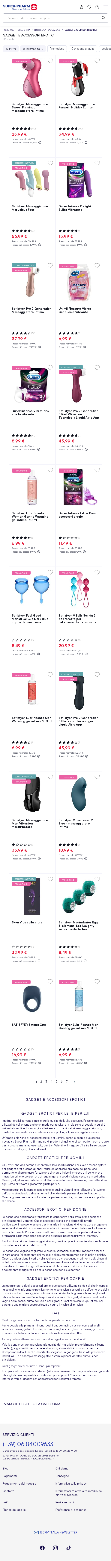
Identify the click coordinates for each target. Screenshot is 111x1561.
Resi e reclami (65, 1502)
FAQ (5, 1502)
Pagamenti (10, 1476)
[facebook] (42, 1548)
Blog (6, 1468)
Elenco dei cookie (14, 1510)
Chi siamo (62, 1468)
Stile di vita (24, 30)
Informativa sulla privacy (71, 1483)
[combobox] (55, 18)
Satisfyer (21, 1149)
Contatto (8, 1491)
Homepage (8, 30)
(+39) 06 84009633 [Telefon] (28, 1443)
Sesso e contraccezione (47, 30)
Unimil (42, 1149)
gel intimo (91, 1301)
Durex (31, 1149)
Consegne (62, 1476)
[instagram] (55, 1548)
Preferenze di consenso (71, 1510)
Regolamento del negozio (19, 1483)
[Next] (73, 1082)
